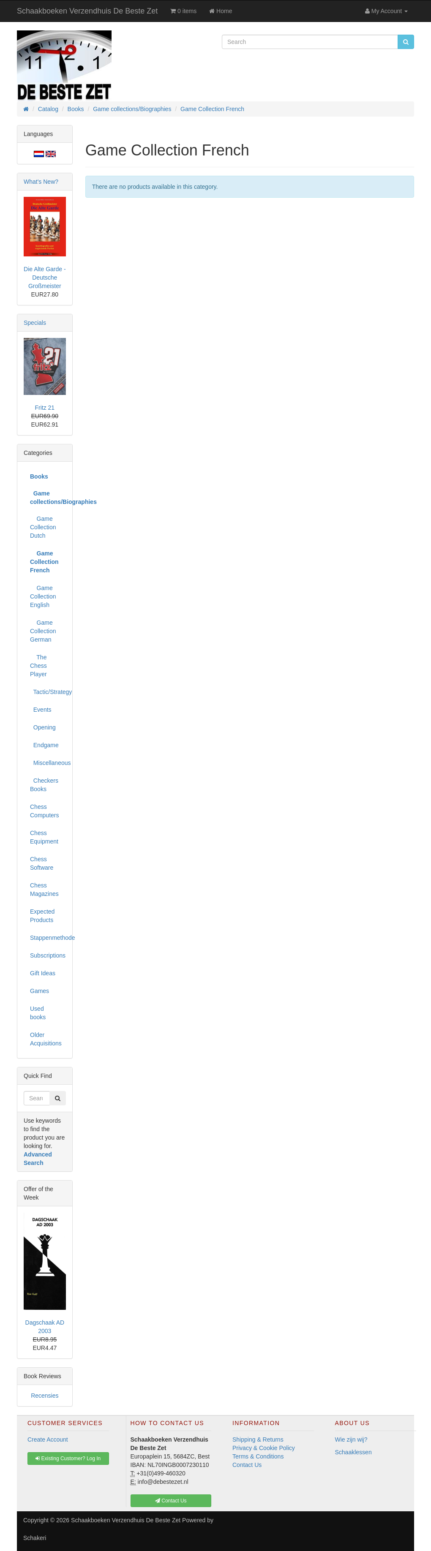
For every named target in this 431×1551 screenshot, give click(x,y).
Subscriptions (47, 955)
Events (41, 709)
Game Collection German (43, 631)
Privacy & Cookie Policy (263, 1448)
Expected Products (42, 915)
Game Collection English (43, 596)
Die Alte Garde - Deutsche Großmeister (45, 277)
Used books (38, 1012)
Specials (35, 322)
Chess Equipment (44, 837)
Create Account (47, 1439)
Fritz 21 (45, 407)
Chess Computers (44, 811)
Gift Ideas (42, 973)
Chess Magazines (44, 889)
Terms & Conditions (258, 1456)
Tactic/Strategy (48, 691)
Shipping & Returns (258, 1439)
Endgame (44, 745)
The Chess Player (38, 666)
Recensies (44, 1395)
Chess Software (41, 863)
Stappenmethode (48, 937)
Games (39, 991)
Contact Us (247, 1464)
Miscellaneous (48, 762)
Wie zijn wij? (351, 1439)
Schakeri (34, 1538)
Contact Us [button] (171, 1501)
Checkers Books (44, 784)
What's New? (41, 181)
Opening (43, 727)
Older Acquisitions (46, 1039)
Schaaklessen (353, 1452)
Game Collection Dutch (43, 527)
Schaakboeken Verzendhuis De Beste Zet (87, 11)
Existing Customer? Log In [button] (68, 1458)
